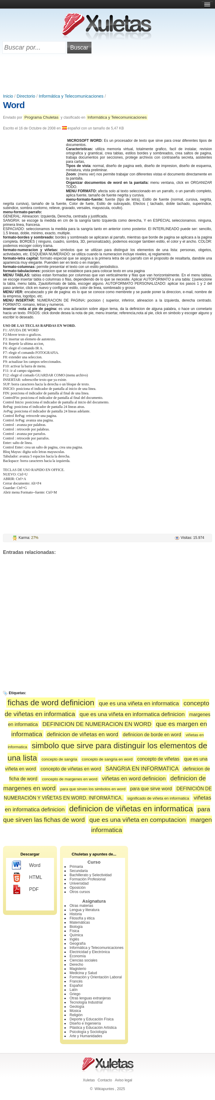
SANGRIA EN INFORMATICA (142, 768)
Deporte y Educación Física (92, 1019)
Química (76, 935)
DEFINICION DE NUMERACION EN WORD (97, 724)
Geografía (77, 943)
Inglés (74, 939)
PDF (25, 889)
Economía (78, 956)
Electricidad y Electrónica (90, 952)
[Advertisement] (107, 74)
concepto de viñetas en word (70, 768)
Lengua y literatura (84, 910)
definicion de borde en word (152, 734)
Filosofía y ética (82, 918)
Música (75, 1011)
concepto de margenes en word (69, 779)
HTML (27, 877)
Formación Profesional (88, 879)
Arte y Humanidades (86, 1036)
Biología (76, 927)
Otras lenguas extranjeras (90, 998)
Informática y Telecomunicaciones (71, 96)
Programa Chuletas (41, 117)
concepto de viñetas (158, 758)
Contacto (105, 1080)
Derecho (76, 964)
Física (74, 931)
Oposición (77, 888)
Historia (76, 914)
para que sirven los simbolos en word (93, 789)
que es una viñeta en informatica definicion (132, 714)
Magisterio (78, 969)
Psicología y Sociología (88, 1032)
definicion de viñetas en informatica (131, 808)
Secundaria (79, 871)
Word (14, 105)
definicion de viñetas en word (82, 734)
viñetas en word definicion (134, 778)
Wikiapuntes (104, 1089)
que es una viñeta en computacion (137, 819)
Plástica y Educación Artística (93, 1028)
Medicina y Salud (83, 973)
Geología (77, 1006)
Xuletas (89, 1080)
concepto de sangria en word (107, 759)
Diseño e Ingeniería (85, 1023)
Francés (76, 981)
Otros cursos (80, 892)
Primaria (76, 867)
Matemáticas (80, 922)
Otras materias (81, 906)
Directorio (26, 96)
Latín (74, 990)
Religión (76, 1015)
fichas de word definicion (50, 702)
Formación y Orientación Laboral (96, 977)
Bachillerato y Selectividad (91, 875)
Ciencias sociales (83, 960)
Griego (75, 994)
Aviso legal (123, 1080)
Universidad (79, 883)
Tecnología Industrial (86, 1002)
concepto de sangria (59, 759)
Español (76, 985)
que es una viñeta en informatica (139, 703)
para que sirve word (151, 788)
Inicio (8, 96)
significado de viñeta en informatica (158, 798)
